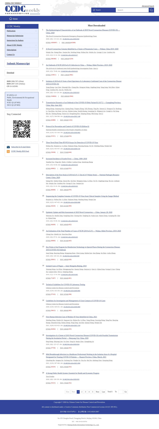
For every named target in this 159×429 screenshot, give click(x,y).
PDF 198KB (64, 348)
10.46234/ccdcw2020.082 (71, 132)
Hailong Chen (97, 360)
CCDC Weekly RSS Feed (18, 151)
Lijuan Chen (53, 272)
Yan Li (101, 113)
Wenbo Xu (92, 52)
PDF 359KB (64, 120)
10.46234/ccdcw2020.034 (71, 344)
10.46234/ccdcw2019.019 (69, 165)
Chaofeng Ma (50, 360)
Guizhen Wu (111, 52)
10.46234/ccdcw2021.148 (71, 116)
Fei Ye (91, 146)
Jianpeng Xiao (59, 108)
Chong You (49, 234)
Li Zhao (64, 146)
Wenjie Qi (59, 320)
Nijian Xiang (103, 215)
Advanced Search (148, 6)
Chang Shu (75, 87)
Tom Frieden (50, 376)
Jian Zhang (96, 253)
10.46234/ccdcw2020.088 (71, 202)
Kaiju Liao (94, 215)
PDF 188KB (64, 190)
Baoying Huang (83, 146)
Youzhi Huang (82, 111)
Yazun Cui (65, 113)
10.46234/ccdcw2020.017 (69, 55)
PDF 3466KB (66, 42)
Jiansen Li (102, 108)
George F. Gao (101, 52)
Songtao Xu (59, 360)
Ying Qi (72, 341)
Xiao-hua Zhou (67, 234)
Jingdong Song (95, 87)
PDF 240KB (64, 224)
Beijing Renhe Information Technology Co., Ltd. (83, 425)
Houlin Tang (59, 215)
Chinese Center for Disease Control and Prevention (62, 288)
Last (103, 392)
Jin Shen (103, 253)
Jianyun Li (87, 269)
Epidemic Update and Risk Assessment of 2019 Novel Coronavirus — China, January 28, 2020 (79, 212)
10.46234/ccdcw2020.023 (69, 186)
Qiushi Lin (57, 234)
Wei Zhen (112, 87)
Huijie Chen (79, 341)
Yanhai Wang (58, 181)
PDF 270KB (64, 367)
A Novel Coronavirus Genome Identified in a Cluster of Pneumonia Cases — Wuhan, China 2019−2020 (82, 49)
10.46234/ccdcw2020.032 (71, 39)
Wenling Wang (75, 52)
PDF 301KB (64, 241)
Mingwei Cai (101, 111)
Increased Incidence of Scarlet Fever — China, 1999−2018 (66, 159)
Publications (11, 31)
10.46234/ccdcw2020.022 (69, 71)
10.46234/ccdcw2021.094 (71, 363)
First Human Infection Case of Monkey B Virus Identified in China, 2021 (71, 317)
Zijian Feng (52, 218)
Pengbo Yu (76, 360)
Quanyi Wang (78, 269)
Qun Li (95, 68)
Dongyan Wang (85, 87)
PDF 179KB (64, 383)
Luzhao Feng (76, 162)
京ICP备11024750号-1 (68, 412)
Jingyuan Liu (68, 320)
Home (13, 18)
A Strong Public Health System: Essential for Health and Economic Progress (72, 373)
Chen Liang (80, 253)
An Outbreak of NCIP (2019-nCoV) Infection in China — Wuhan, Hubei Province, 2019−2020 (79, 65)
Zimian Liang (72, 111)
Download (10, 73)
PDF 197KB (64, 294)
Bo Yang (116, 111)
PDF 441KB (64, 206)
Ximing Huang (56, 113)
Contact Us (11, 54)
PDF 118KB (65, 75)
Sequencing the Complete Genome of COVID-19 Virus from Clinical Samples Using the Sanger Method (82, 196)
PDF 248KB (65, 59)
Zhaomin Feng (55, 322)
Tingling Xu (86, 215)
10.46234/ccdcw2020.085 (71, 291)
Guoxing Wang (100, 320)
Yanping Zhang (86, 113)
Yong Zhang (50, 87)
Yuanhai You (50, 162)
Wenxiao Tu (50, 215)
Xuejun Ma (66, 52)
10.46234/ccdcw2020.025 (69, 237)
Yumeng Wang (50, 269)
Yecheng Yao (68, 360)
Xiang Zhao (58, 52)
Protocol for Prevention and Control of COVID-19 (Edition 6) (67, 126)
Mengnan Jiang (82, 181)
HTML (48, 42)
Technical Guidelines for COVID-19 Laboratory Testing (65, 285)
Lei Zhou (59, 269)
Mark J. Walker (67, 162)
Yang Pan (109, 320)
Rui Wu (89, 360)
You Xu (83, 360)
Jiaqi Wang (49, 253)
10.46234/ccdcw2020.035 (71, 379)
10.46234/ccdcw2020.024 (69, 221)
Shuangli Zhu (66, 87)
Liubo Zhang (111, 253)
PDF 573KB (64, 152)
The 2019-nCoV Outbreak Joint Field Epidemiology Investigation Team (69, 68)
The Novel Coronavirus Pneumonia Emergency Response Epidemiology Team (71, 36)
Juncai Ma (66, 181)
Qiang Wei (49, 181)
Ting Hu (96, 108)
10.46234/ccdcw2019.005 (69, 274)
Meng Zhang (50, 108)
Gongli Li (109, 111)
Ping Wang (49, 341)
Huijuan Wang (72, 146)
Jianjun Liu (80, 183)
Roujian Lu (57, 146)
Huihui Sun (88, 253)
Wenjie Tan (49, 52)
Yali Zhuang (89, 108)
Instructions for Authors (15, 40)
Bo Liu (111, 181)
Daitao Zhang (65, 322)
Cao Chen (58, 87)
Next (97, 392)
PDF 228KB (64, 329)
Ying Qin (58, 162)
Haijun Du (76, 320)
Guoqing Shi (112, 215)
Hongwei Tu (111, 108)
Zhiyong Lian (58, 341)
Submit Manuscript (18, 63)
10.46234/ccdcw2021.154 (71, 325)
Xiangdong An (89, 341)
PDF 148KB (64, 259)
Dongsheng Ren (74, 113)
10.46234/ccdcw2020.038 (71, 256)
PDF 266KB (64, 278)
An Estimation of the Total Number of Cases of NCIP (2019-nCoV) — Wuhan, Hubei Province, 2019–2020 (83, 231)
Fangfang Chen (68, 215)
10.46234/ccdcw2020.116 (71, 149)
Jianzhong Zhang (87, 162)
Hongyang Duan (70, 253)
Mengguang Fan (68, 269)
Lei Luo (64, 111)
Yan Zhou (51, 111)
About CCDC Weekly (14, 45)
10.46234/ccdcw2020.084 (71, 307)
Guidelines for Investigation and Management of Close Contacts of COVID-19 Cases (75, 301)
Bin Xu (48, 113)
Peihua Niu (84, 52)
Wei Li (60, 272)
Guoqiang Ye (92, 111)
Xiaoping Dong (107, 360)
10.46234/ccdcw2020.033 (71, 92)
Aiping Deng (69, 108)
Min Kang (94, 113)
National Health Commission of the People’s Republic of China (66, 130)
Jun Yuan (58, 111)
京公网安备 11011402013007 (88, 412)
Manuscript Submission (15, 36)
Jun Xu (61, 90)
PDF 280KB (64, 310)
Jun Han (73, 181)
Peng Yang (74, 322)
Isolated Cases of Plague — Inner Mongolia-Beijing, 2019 (66, 266)
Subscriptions (11, 50)
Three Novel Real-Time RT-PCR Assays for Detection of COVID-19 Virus (72, 142)
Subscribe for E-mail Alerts (18, 147)
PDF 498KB (65, 96)
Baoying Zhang (59, 253)
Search (97, 10)
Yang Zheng (90, 320)
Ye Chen (66, 341)
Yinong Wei (78, 215)
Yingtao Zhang (79, 108)
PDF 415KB (64, 168)
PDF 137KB (64, 136)
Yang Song (104, 87)
